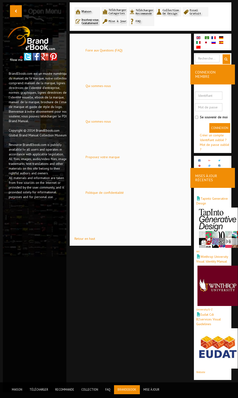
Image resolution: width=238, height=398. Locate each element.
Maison (17, 389)
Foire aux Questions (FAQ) (104, 50)
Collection (89, 389)
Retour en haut (84, 238)
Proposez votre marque (103, 157)
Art (198, 246)
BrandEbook (127, 389)
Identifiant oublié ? (213, 140)
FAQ (107, 389)
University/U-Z (204, 304)
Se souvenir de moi (211, 117)
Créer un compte (212, 135)
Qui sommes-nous (98, 86)
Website (200, 367)
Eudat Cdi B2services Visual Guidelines (208, 314)
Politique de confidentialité (105, 192)
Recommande (64, 389)
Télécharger (38, 389)
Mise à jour (151, 389)
